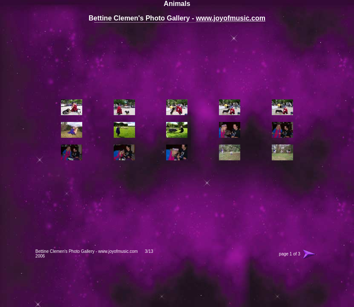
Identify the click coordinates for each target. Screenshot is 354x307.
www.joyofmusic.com (230, 18)
